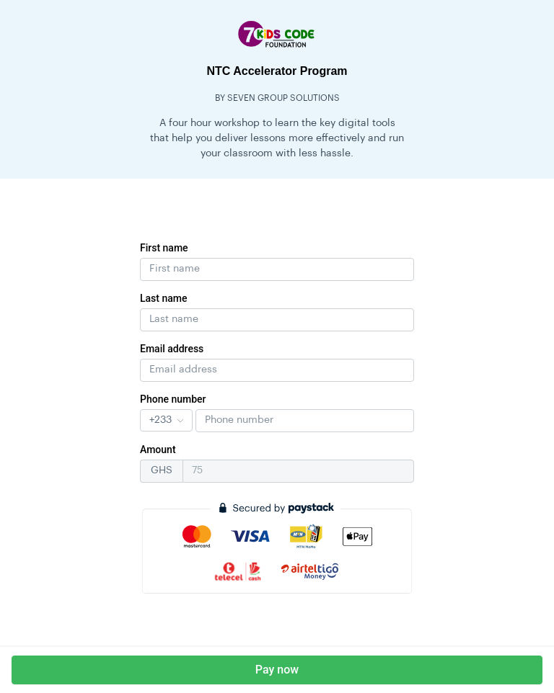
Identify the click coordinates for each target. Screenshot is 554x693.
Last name (164, 298)
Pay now (277, 669)
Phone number (173, 399)
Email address (171, 348)
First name (164, 248)
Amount (158, 449)
